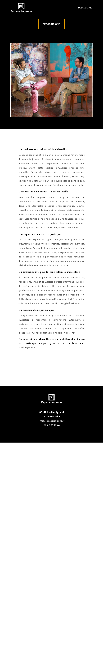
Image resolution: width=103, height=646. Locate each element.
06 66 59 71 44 (52, 425)
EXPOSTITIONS (51, 24)
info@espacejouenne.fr (51, 420)
